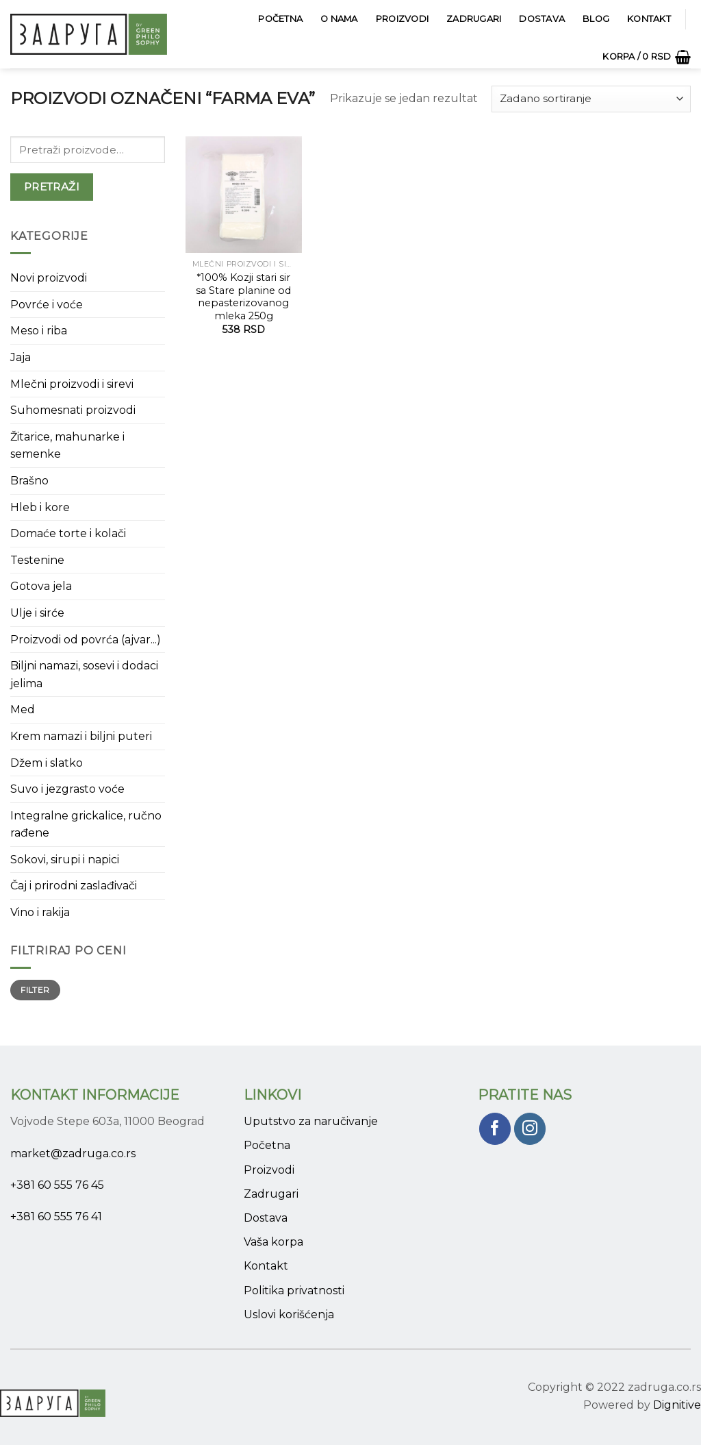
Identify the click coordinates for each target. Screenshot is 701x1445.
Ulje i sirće (37, 612)
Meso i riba (38, 330)
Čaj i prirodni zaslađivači (73, 885)
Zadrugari (473, 19)
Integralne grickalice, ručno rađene (86, 824)
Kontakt (649, 19)
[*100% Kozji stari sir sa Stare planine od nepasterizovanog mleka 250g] (244, 194)
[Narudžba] (591, 99)
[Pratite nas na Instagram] (530, 1129)
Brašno (29, 480)
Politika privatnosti (294, 1290)
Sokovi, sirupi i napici (64, 859)
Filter (35, 990)
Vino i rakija (40, 912)
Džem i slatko (46, 762)
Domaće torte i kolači (68, 533)
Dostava (542, 19)
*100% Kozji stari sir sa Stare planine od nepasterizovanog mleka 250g (243, 296)
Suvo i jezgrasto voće (67, 788)
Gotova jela (41, 586)
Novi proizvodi (48, 277)
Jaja (20, 357)
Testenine (37, 560)
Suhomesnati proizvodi (73, 410)
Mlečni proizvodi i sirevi (71, 384)
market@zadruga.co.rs (73, 1153)
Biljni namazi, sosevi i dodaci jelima (84, 674)
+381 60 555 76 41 (56, 1216)
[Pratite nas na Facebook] (495, 1129)
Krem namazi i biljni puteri (81, 736)
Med (22, 709)
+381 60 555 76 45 (57, 1184)
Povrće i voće (46, 304)
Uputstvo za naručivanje (311, 1121)
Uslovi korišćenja (289, 1314)
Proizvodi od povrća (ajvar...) (85, 639)
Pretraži (52, 186)
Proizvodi (402, 19)
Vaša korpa (273, 1241)
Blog (596, 19)
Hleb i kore (40, 507)
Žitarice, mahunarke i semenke (67, 445)
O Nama (339, 19)
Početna (280, 19)
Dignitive (677, 1404)
